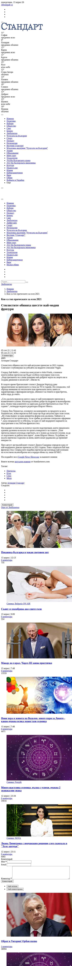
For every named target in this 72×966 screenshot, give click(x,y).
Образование (13, 153)
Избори (10, 123)
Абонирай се (7, 5)
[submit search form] (27, 282)
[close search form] (2, 199)
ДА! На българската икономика (21, 163)
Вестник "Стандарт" (16, 235)
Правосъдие (12, 168)
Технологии (12, 158)
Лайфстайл (12, 223)
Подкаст (10, 141)
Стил (9, 476)
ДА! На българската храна (19, 245)
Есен (9, 473)
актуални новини (22, 461)
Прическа (11, 471)
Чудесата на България (17, 136)
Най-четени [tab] (12, 891)
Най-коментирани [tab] (15, 894)
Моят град (11, 155)
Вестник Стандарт (15, 145)
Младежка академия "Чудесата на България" (27, 148)
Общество (11, 126)
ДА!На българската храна (18, 160)
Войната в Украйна (15, 180)
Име (4, 862)
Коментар (6, 867)
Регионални (12, 143)
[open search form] (2, 114)
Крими (10, 170)
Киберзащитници (15, 173)
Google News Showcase (28, 457)
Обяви (9, 178)
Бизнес (10, 131)
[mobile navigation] (2, 22)
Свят (9, 128)
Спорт (9, 138)
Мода (9, 478)
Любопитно (12, 133)
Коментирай (7, 505)
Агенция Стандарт (15, 483)
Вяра (9, 175)
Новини (10, 118)
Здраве (10, 150)
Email (4, 864)
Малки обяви (13, 265)
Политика (11, 121)
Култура (10, 165)
